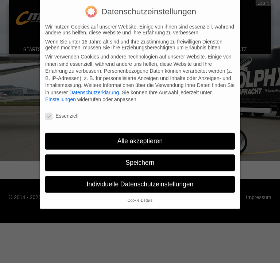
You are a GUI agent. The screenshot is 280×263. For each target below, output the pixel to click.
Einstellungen (60, 96)
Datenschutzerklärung (94, 89)
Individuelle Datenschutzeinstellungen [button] (140, 180)
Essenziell (61, 113)
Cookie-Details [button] (140, 197)
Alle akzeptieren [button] (140, 137)
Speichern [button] (140, 159)
